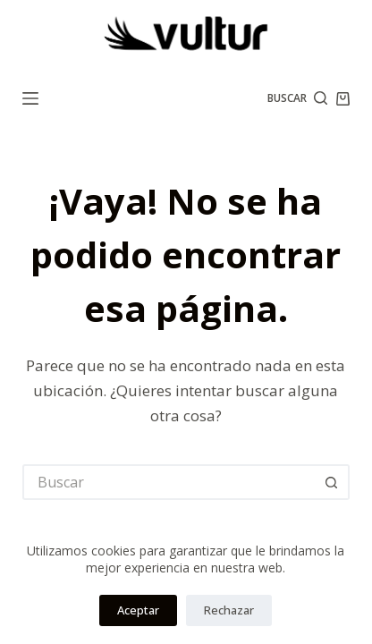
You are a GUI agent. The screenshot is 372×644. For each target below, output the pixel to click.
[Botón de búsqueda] (332, 482)
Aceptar (138, 610)
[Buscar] (297, 98)
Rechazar (229, 610)
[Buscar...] (168, 482)
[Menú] (30, 98)
